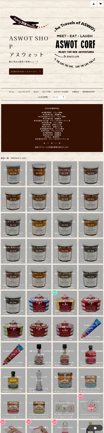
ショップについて (24, 92)
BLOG (36, 92)
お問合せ (75, 92)
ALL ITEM (46, 92)
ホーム (11, 92)
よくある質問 (43, 97)
